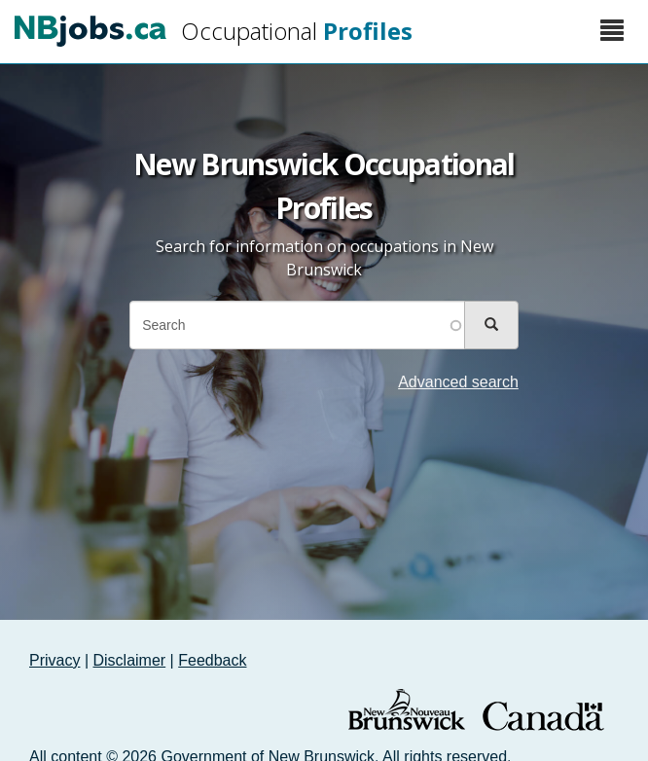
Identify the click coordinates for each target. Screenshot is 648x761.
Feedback (212, 660)
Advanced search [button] (458, 382)
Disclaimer (129, 660)
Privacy (54, 660)
